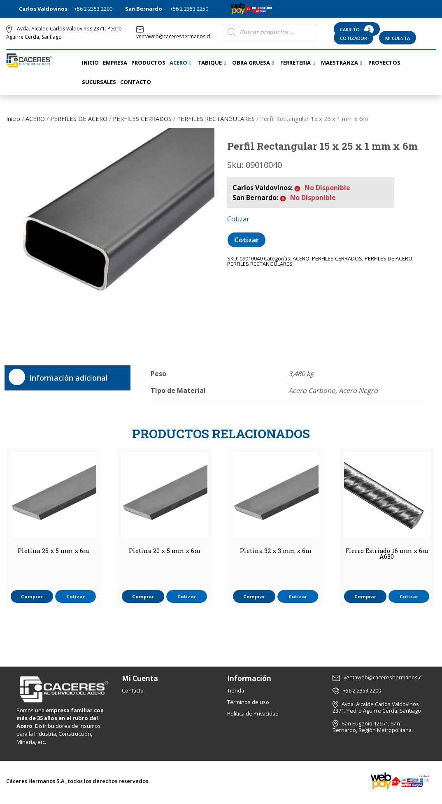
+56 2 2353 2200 (93, 8)
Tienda (235, 690)
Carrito (357, 29)
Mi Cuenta (397, 38)
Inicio (13, 118)
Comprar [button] (32, 596)
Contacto (133, 690)
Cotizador (353, 38)
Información (249, 678)
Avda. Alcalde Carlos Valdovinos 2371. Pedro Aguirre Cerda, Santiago (377, 707)
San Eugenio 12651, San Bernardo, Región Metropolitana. (373, 727)
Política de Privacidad (253, 713)
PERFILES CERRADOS (142, 118)
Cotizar (246, 239)
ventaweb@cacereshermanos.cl (173, 33)
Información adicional (68, 378)
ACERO (35, 118)
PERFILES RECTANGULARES (216, 118)
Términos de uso (248, 702)
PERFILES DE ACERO (78, 118)
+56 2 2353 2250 (189, 8)
